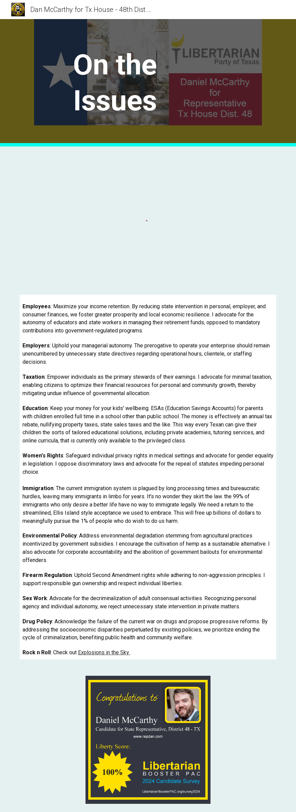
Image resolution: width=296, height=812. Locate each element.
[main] (115, 82)
